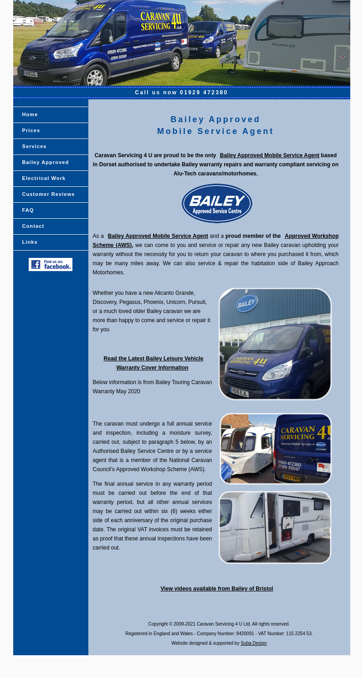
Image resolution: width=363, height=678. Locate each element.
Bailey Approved (45, 162)
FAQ (28, 210)
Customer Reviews (48, 194)
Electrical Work (44, 178)
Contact (33, 226)
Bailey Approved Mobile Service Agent (270, 155)
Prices (31, 130)
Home (30, 114)
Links (30, 242)
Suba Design (253, 643)
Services (34, 146)
